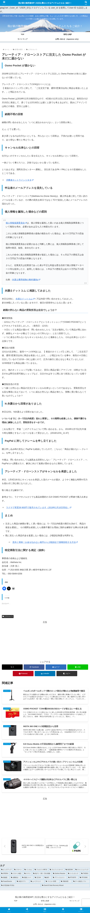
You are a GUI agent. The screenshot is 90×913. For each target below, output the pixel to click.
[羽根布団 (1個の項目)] (66, 883)
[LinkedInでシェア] (45, 673)
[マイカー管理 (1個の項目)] (52, 883)
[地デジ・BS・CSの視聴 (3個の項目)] (42, 875)
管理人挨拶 (45, 902)
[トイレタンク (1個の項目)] (73, 875)
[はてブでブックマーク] (56, 667)
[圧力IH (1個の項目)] (38, 879)
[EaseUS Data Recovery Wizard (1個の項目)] (65, 887)
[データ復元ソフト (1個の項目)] (81, 883)
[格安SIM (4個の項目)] (69, 871)
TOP (15, 902)
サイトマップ (74, 902)
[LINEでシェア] (77, 667)
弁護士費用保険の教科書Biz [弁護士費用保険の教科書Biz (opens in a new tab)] (26, 279)
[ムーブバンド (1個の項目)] (37, 883)
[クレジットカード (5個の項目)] (56, 871)
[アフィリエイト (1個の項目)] (59, 879)
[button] (66, 673)
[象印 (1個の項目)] (47, 879)
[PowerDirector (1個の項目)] (7, 883)
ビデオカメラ (8, 616)
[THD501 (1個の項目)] (85, 875)
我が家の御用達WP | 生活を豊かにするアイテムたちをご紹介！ (45, 3)
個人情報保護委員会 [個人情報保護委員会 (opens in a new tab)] (16, 223)
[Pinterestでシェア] (23, 673)
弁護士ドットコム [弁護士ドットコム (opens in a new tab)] (25, 299)
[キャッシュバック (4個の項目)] (82, 871)
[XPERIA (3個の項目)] (5, 875)
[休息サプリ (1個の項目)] (22, 883)
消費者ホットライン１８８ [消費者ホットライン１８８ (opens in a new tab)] (19, 180)
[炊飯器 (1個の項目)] (4, 879)
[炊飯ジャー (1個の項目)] (27, 879)
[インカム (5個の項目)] (28, 871)
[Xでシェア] (12, 667)
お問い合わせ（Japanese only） (45, 905)
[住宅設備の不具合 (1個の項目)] (20, 887)
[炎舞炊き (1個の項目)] (15, 879)
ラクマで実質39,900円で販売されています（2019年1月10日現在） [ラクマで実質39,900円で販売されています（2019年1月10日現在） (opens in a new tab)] (38, 507)
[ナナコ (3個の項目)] (27, 875)
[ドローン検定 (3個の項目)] (16, 875)
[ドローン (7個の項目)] (18, 871)
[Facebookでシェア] (34, 667)
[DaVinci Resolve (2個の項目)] (59, 875)
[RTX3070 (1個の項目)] (72, 879)
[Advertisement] (45, 640)
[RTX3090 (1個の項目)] (84, 879)
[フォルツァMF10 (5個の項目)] (41, 871)
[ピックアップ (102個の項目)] (6, 871)
